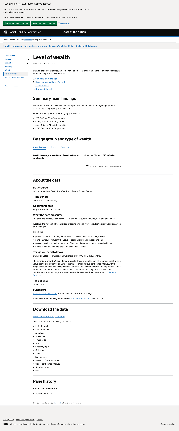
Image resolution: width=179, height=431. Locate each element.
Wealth (8, 70)
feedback (28, 40)
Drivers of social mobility (61, 46)
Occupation (10, 55)
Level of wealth (11, 74)
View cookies (64, 23)
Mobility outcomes (12, 46)
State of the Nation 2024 (45, 293)
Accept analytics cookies (16, 23)
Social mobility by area (86, 46)
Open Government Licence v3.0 (48, 424)
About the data (42, 85)
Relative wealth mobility (14, 77)
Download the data (44, 89)
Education (9, 63)
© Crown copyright (168, 424)
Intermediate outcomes (35, 46)
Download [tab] (65, 147)
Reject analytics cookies (44, 23)
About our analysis (11, 86)
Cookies (40, 419)
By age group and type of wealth (50, 82)
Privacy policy (8, 419)
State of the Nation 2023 (81, 298)
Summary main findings (46, 78)
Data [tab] (53, 147)
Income (8, 59)
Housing (8, 66)
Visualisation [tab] (39, 147)
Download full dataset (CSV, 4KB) (48, 316)
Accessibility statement (25, 419)
